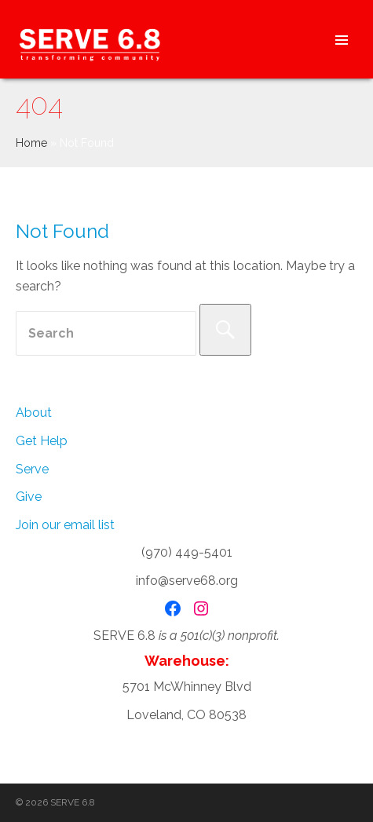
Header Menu (341, 39)
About (34, 412)
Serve (32, 469)
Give (29, 496)
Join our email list (65, 524)
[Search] (225, 330)
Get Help (42, 440)
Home (31, 143)
